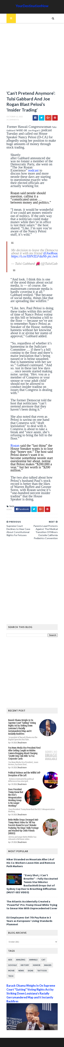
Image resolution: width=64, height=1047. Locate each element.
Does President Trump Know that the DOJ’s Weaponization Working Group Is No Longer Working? (15, 797)
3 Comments (12, 119)
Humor (36, 965)
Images (47, 965)
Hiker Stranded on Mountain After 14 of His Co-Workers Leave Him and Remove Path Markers (30, 863)
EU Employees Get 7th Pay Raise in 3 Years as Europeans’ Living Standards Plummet (29, 921)
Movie (11, 970)
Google (12, 965)
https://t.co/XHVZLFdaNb (29, 256)
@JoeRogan (51, 253)
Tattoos (42, 970)
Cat (43, 960)
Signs (30, 970)
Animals (33, 960)
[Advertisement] (32, 58)
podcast (33, 170)
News (9, 509)
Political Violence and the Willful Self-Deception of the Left (24, 774)
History (25, 965)
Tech (10, 976)
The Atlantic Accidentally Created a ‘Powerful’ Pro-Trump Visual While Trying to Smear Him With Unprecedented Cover (31, 905)
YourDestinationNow (32, 6)
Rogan (15, 445)
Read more (22, 742)
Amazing (20, 960)
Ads (10, 960)
